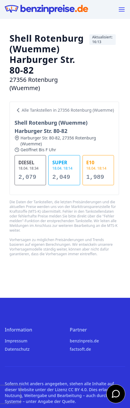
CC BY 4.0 (77, 389)
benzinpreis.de (84, 341)
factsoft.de (80, 349)
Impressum (16, 341)
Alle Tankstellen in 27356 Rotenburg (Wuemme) (64, 110)
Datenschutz (17, 349)
